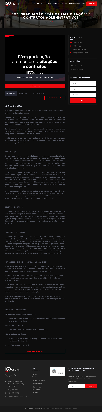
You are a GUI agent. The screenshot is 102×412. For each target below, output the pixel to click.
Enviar (82, 101)
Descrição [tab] (10, 93)
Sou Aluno (92, 4)
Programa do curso (80, 53)
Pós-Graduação (44, 4)
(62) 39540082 (13, 389)
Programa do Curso (35, 351)
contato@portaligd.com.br (18, 396)
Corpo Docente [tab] (39, 93)
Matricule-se (35, 86)
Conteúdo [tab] (23, 93)
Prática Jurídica (60, 4)
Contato (36, 393)
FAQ (83, 4)
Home (47, 22)
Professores (74, 4)
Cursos (54, 22)
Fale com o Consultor (55, 98)
